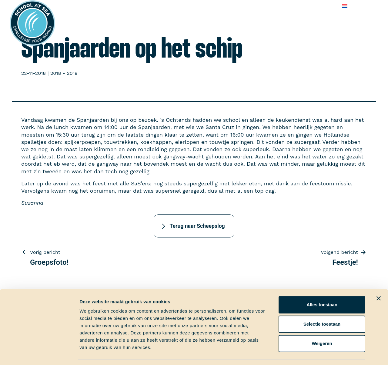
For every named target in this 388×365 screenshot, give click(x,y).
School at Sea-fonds (177, 6)
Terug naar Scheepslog (197, 226)
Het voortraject (64, 6)
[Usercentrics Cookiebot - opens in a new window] (39, 353)
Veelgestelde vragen (285, 6)
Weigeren (322, 324)
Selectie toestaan (322, 305)
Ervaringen (133, 6)
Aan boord (102, 6)
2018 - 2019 (64, 73)
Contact (325, 6)
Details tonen (327, 353)
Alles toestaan (321, 285)
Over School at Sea (231, 6)
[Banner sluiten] (378, 279)
